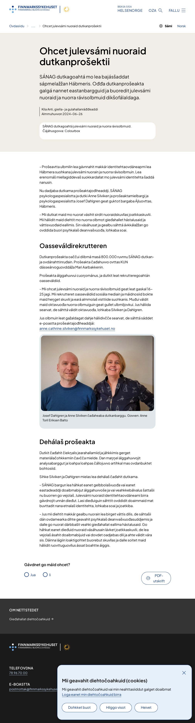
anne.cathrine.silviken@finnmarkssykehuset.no (77, 328)
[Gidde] (184, 673)
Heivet (146, 707)
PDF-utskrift (159, 578)
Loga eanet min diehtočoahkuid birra (91, 694)
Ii (50, 574)
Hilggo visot (116, 707)
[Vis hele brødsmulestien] (33, 26)
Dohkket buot (79, 707)
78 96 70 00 (18, 673)
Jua (33, 574)
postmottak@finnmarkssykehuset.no (36, 689)
